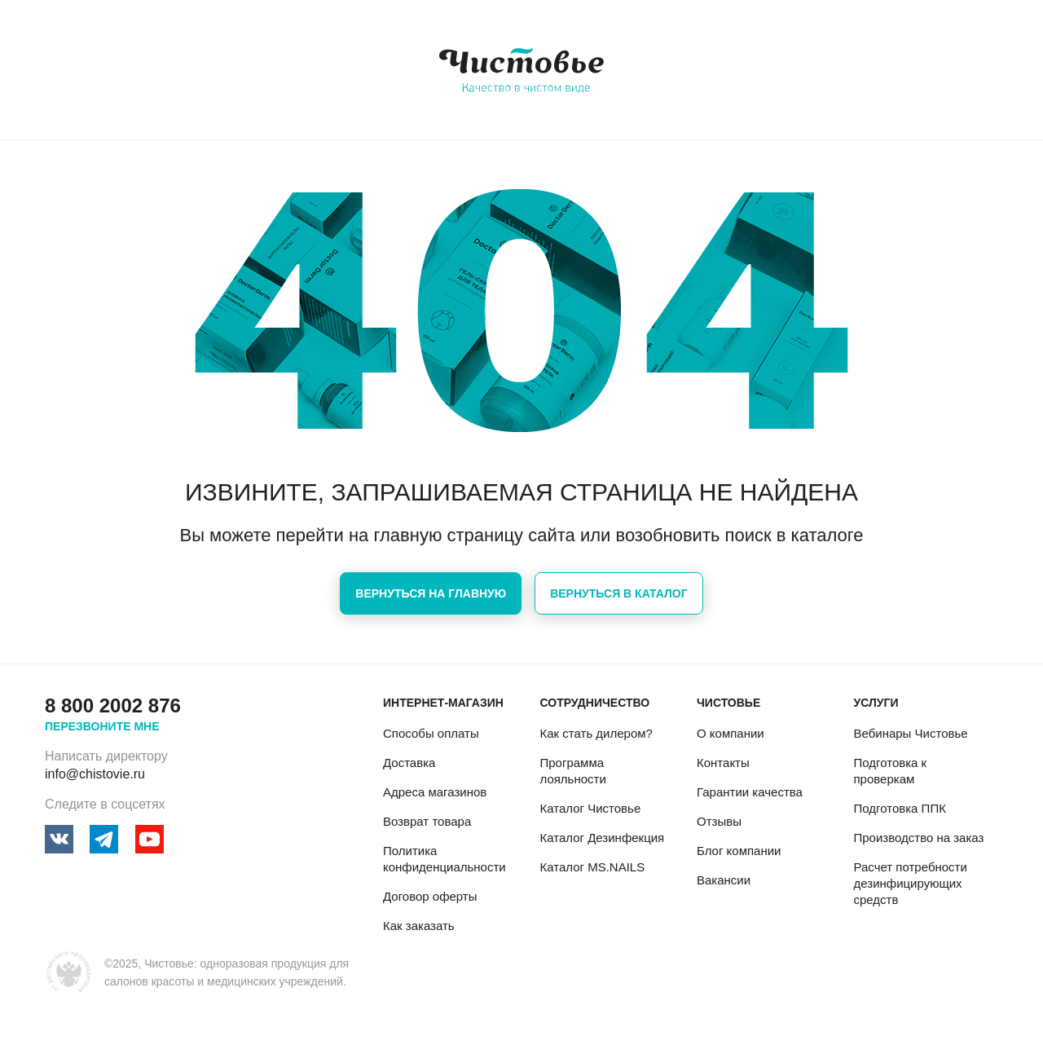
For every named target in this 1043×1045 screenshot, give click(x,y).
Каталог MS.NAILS (592, 867)
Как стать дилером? (595, 733)
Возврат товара (427, 821)
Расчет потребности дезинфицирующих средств (909, 883)
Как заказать (419, 926)
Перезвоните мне (102, 726)
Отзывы (719, 821)
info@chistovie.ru (95, 774)
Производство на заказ (918, 837)
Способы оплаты (431, 733)
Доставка (409, 762)
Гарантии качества (750, 792)
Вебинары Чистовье (910, 733)
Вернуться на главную (430, 593)
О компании (730, 733)
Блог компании (739, 851)
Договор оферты (430, 896)
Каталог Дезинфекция (601, 837)
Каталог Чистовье (589, 808)
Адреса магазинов (434, 792)
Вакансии (723, 880)
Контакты (723, 762)
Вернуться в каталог (619, 593)
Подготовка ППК (899, 808)
